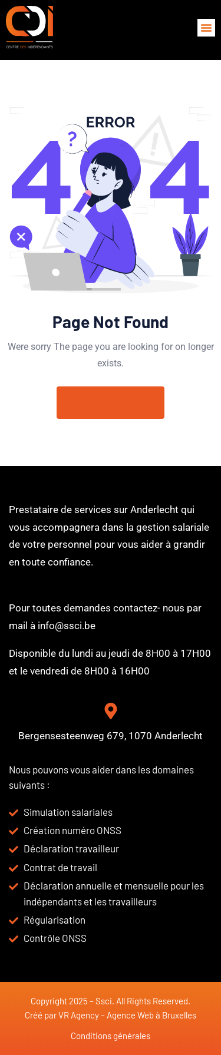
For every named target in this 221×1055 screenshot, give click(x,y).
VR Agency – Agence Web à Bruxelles (127, 1015)
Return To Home (110, 402)
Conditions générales (110, 1035)
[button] (206, 28)
